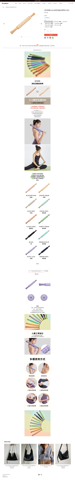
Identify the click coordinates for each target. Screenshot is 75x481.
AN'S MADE (49, 3)
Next (41, 24)
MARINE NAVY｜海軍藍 (48, 27)
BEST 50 (24, 3)
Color (45, 20)
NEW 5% (20, 3)
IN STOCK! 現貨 (30, 3)
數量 (45, 29)
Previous (4, 24)
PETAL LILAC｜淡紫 (58, 25)
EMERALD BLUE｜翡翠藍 (49, 23)
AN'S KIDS (55, 3)
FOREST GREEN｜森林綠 (49, 25)
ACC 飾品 (44, 3)
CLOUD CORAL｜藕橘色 (58, 23)
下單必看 (60, 3)
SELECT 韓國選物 (37, 3)
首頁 (3, 7)
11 (25, 37)
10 (24, 37)
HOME (16, 3)
